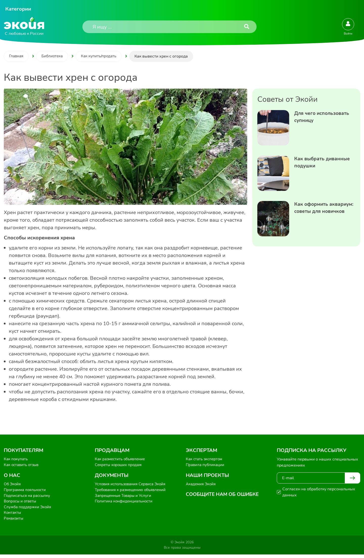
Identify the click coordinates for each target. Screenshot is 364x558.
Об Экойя (13, 485)
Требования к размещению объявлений (132, 491)
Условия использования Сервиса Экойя (132, 485)
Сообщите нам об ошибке (224, 496)
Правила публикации (206, 465)
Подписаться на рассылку (28, 497)
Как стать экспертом (205, 459)
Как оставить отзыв (22, 465)
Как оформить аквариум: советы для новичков (321, 212)
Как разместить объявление (121, 459)
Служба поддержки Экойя (29, 509)
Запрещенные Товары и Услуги (124, 497)
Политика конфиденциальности (125, 503)
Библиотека (54, 56)
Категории (18, 9)
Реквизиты (14, 521)
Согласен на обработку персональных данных (318, 492)
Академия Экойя (202, 485)
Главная (17, 56)
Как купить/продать (101, 56)
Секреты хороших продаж (120, 465)
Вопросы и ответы (21, 503)
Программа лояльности (26, 491)
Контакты (13, 515)
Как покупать (16, 459)
